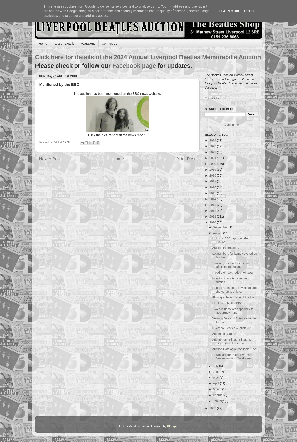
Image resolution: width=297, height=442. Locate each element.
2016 (213, 187)
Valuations (88, 43)
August (218, 233)
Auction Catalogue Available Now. (234, 349)
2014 (213, 199)
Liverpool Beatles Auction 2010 (232, 328)
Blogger (172, 426)
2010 (213, 222)
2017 (213, 181)
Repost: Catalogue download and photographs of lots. (234, 289)
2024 (213, 140)
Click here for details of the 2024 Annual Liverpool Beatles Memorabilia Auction (148, 57)
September (220, 227)
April (216, 383)
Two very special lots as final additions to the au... (231, 265)
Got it (249, 11)
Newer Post (50, 159)
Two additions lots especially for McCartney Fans (233, 310)
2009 (213, 408)
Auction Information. (225, 247)
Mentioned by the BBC (227, 303)
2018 (213, 175)
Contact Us (109, 43)
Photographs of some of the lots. (233, 297)
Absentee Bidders (224, 334)
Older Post (185, 159)
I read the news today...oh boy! (232, 272)
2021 (213, 158)
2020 (213, 163)
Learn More (229, 11)
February (219, 395)
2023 (213, 146)
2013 (213, 205)
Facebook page (134, 65)
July (216, 366)
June (216, 371)
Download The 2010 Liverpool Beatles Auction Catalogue (232, 356)
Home (43, 43)
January (218, 401)
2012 (213, 210)
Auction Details (64, 43)
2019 (213, 169)
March (217, 389)
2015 (213, 193)
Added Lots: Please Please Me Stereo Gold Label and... (232, 341)
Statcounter (231, 124)
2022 (213, 152)
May (216, 377)
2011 (213, 216)
